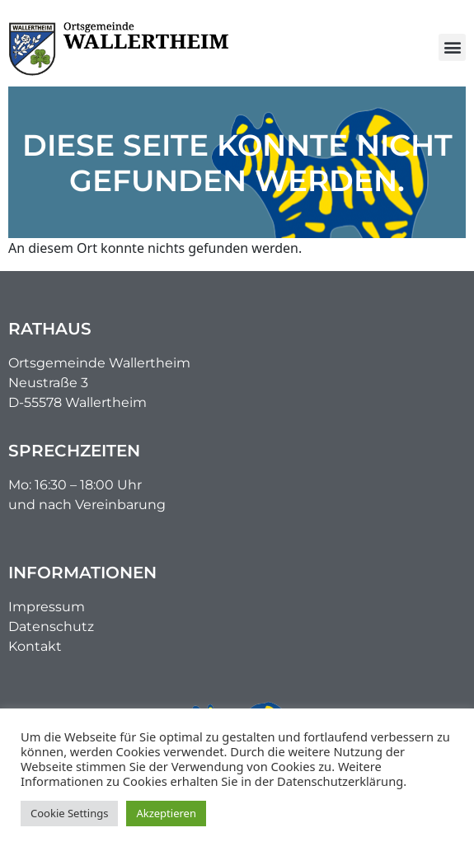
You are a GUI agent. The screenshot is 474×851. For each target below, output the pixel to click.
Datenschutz (51, 626)
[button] (452, 47)
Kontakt (35, 646)
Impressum (46, 607)
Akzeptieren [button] (166, 813)
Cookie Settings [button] (69, 813)
